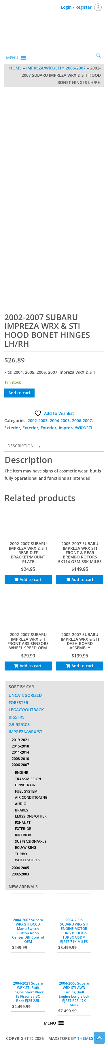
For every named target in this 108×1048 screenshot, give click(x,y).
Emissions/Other (31, 816)
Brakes (21, 810)
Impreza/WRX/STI (43, 68)
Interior (23, 835)
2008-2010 (20, 758)
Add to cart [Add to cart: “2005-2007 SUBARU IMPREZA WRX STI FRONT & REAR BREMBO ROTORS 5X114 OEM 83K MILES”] (82, 579)
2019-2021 (20, 739)
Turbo (21, 853)
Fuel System (26, 791)
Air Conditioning (31, 797)
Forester (18, 702)
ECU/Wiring (25, 847)
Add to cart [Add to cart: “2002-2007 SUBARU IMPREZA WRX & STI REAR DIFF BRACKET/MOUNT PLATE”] (31, 579)
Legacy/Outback (26, 709)
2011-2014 (20, 752)
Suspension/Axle (30, 841)
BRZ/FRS (16, 717)
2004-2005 (60, 420)
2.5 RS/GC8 (19, 724)
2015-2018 (20, 746)
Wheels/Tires (27, 860)
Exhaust (23, 822)
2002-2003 (38, 420)
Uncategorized (25, 695)
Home (15, 68)
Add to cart (19, 392)
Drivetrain (25, 785)
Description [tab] (20, 445)
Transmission (28, 778)
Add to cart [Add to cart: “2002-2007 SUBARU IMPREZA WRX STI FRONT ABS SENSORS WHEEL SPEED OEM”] (31, 665)
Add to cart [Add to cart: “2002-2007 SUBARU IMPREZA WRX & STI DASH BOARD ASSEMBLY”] (82, 665)
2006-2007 (76, 68)
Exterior (12, 427)
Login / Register (76, 7)
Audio (20, 803)
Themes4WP (89, 1038)
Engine (21, 772)
